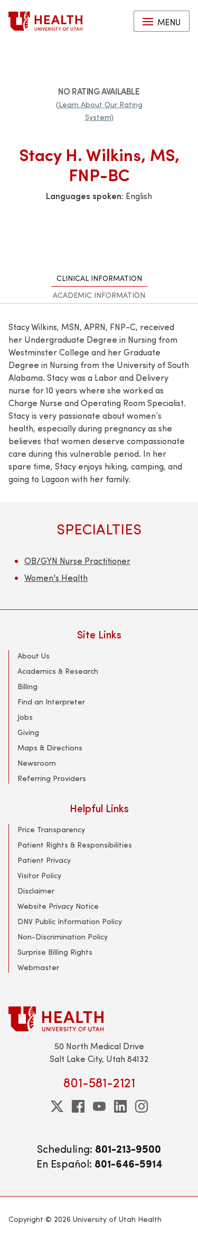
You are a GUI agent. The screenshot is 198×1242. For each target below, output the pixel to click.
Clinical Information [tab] (99, 278)
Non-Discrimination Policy (62, 936)
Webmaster (38, 967)
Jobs (25, 717)
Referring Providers (51, 778)
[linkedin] (120, 1106)
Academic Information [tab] (99, 295)
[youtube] (99, 1106)
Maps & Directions (49, 747)
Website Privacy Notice (58, 906)
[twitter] (57, 1106)
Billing (27, 686)
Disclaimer (35, 891)
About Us (33, 656)
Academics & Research (57, 671)
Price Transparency (51, 829)
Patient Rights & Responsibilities (74, 845)
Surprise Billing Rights (54, 952)
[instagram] (141, 1106)
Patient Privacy (44, 860)
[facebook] (78, 1106)
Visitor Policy (39, 875)
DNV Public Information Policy (69, 921)
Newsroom (36, 763)
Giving (28, 732)
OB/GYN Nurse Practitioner (77, 560)
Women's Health (56, 577)
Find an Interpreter (51, 702)
